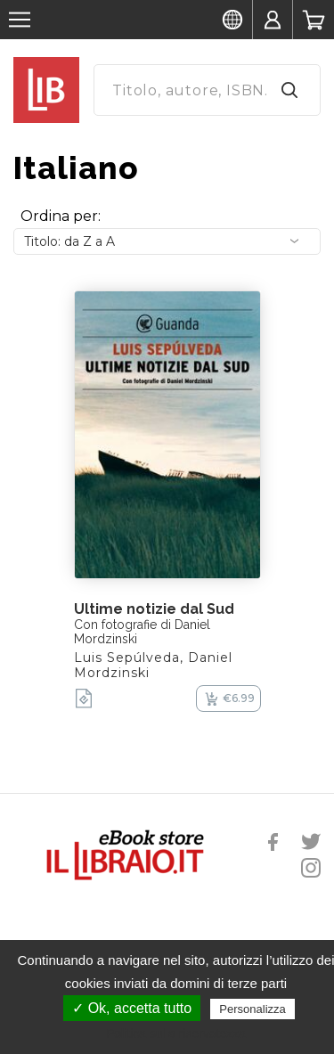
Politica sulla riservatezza (176, 1033)
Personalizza (252, 1009)
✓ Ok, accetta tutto (131, 1008)
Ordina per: (60, 216)
